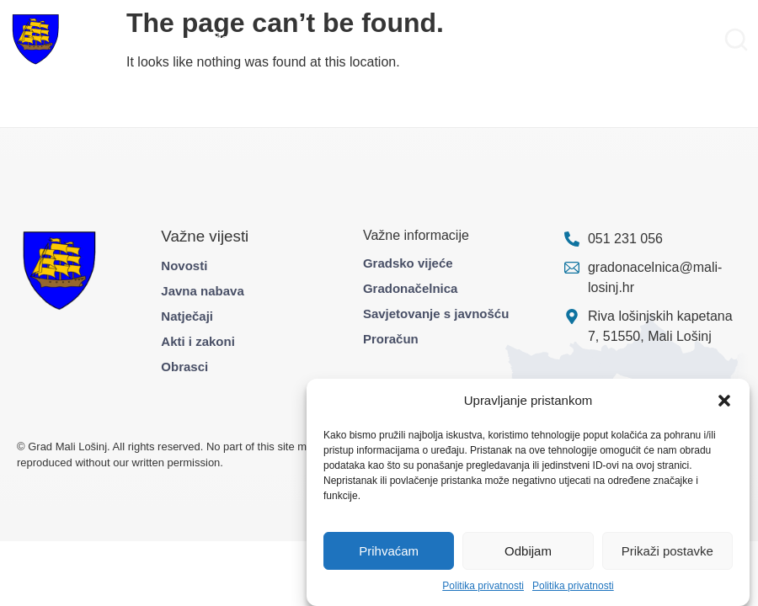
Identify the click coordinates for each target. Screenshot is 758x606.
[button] (724, 400)
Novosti (184, 265)
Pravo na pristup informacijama (621, 39)
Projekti (274, 39)
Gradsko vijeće (408, 263)
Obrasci (184, 366)
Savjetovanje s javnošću (436, 313)
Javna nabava (202, 291)
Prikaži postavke (667, 551)
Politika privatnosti (483, 586)
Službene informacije (453, 39)
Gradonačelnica (410, 288)
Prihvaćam (389, 551)
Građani (215, 39)
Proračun (391, 339)
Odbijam (528, 551)
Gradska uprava (131, 39)
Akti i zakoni (198, 341)
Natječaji (187, 316)
